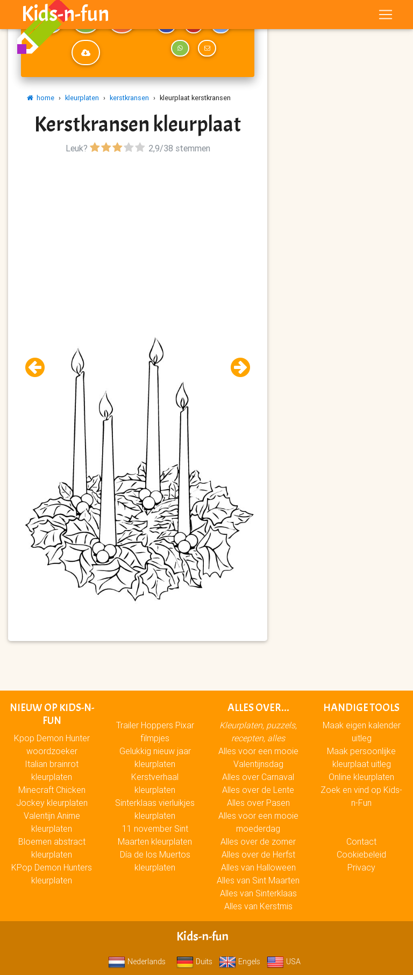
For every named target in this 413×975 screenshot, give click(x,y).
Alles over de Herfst (258, 854)
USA (284, 961)
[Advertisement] (138, 232)
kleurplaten (82, 97)
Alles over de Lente (258, 789)
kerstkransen (129, 97)
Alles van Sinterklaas (258, 893)
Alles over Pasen (258, 802)
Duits (194, 961)
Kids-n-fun (65, 16)
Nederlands (137, 961)
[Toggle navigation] (385, 16)
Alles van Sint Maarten (258, 880)
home (40, 97)
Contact (361, 841)
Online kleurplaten (361, 776)
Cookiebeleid (361, 854)
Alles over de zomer (258, 841)
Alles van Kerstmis (258, 906)
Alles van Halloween (258, 867)
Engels (239, 961)
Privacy (361, 867)
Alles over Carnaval (258, 776)
